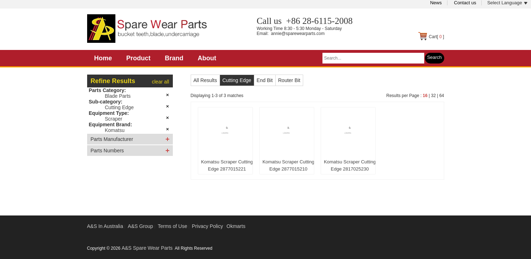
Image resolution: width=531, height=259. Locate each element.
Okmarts (235, 226)
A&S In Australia (105, 226)
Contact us (465, 2)
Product (138, 58)
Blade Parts (118, 96)
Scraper (113, 119)
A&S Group (140, 226)
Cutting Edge (119, 107)
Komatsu (115, 130)
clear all (160, 82)
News (436, 2)
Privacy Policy (207, 226)
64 (441, 95)
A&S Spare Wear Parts (146, 248)
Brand (174, 58)
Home (103, 58)
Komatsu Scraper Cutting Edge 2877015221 (227, 165)
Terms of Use (172, 226)
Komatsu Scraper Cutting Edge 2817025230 (350, 165)
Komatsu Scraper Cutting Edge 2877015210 (288, 165)
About (207, 58)
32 (433, 95)
